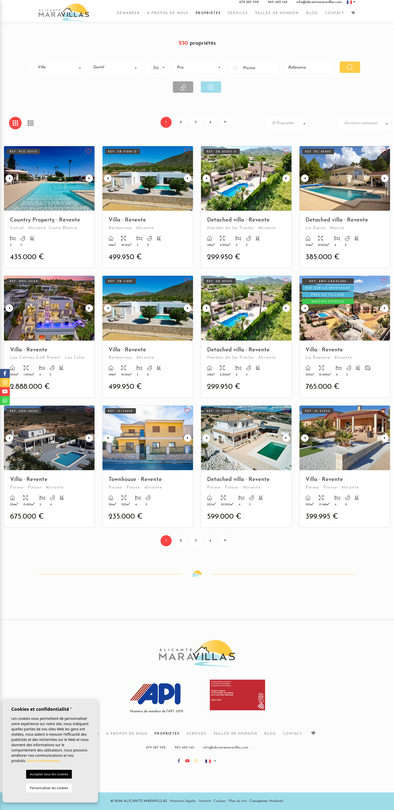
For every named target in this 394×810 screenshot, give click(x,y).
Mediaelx (276, 801)
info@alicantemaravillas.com (319, 4)
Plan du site (238, 801)
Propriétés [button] (208, 15)
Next (89, 178)
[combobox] (59, 67)
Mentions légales (183, 801)
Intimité (205, 801)
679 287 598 (249, 4)
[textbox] (60, 67)
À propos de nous (167, 15)
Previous (9, 178)
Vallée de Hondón (277, 15)
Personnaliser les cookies (49, 788)
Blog (312, 15)
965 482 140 (277, 4)
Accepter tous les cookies (49, 774)
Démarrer (128, 15)
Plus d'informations (44, 760)
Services (238, 15)
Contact (334, 15)
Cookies (220, 801)
